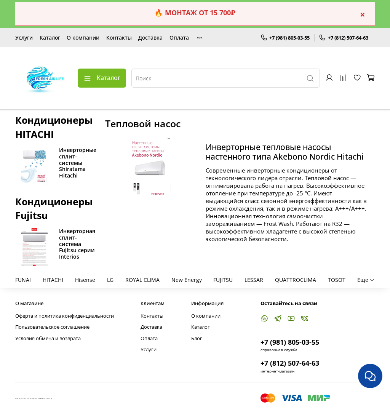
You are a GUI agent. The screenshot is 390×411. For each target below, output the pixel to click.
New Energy (186, 279)
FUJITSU (223, 279)
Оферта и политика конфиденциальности (64, 316)
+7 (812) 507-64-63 (343, 38)
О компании (83, 37)
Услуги (24, 37)
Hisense (85, 279)
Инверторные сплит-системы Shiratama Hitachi (77, 162)
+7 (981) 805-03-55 (285, 38)
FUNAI (23, 279)
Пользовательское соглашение (52, 327)
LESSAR (254, 279)
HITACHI (53, 279)
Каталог (50, 37)
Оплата (179, 37)
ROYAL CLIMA (142, 279)
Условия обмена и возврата (48, 338)
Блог (196, 338)
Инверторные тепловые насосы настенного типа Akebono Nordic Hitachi (285, 152)
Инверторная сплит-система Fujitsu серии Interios (77, 243)
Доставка (150, 37)
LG (110, 279)
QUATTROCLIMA (295, 279)
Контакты (119, 37)
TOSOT (336, 279)
